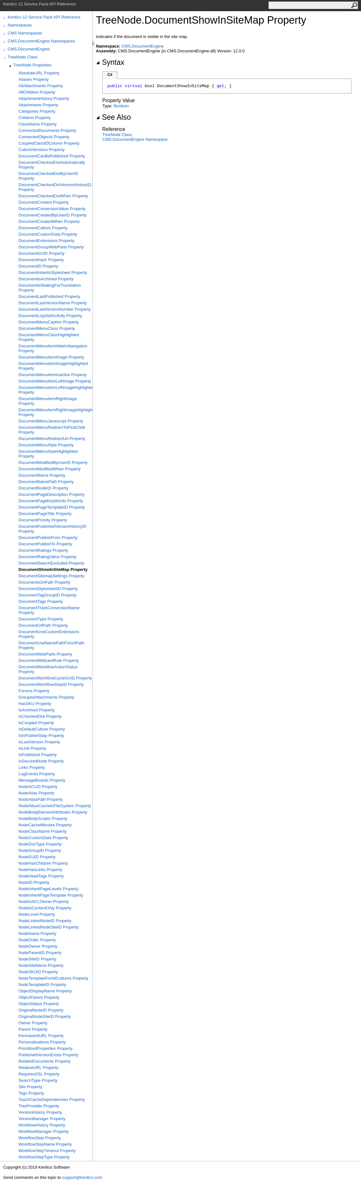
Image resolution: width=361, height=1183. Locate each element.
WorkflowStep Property (39, 1137)
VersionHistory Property (40, 1112)
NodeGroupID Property (39, 850)
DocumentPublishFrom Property (47, 537)
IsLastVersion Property (39, 741)
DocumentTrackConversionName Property (49, 610)
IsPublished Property (37, 754)
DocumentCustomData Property (47, 234)
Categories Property (36, 111)
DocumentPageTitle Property (44, 513)
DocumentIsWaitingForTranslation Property (49, 287)
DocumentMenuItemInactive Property (52, 374)
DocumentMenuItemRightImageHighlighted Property (55, 412)
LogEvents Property (36, 773)
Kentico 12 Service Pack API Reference (44, 17)
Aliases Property (33, 79)
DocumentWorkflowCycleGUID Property (55, 678)
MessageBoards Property (41, 780)
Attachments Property (38, 104)
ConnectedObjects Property (43, 136)
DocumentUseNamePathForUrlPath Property (51, 645)
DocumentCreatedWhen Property (49, 221)
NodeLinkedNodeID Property (44, 920)
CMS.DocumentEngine (29, 49)
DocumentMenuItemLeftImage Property (54, 381)
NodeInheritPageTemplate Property (50, 895)
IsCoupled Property (36, 722)
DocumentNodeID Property (43, 488)
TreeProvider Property (38, 1105)
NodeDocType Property (39, 844)
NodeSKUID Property (38, 971)
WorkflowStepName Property (45, 1144)
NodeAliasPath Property (40, 799)
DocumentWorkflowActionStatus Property (47, 669)
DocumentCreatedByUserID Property (52, 215)
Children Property (34, 117)
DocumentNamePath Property (46, 481)
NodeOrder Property (37, 939)
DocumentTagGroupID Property (47, 595)
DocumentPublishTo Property (45, 544)
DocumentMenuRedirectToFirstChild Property (51, 430)
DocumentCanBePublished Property (51, 156)
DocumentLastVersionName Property (52, 302)
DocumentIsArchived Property (46, 279)
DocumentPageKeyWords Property (50, 500)
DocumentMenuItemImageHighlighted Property (53, 366)
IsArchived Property (36, 710)
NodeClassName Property (42, 831)
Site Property (30, 1086)
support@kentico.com (82, 1177)
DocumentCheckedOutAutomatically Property (51, 165)
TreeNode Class (22, 57)
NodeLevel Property (36, 914)
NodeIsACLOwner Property (43, 901)
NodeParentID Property (39, 952)
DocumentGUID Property (41, 253)
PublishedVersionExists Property (48, 1054)
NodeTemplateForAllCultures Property (53, 978)
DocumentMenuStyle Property (46, 445)
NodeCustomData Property (43, 837)
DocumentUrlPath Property (43, 625)
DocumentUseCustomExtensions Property (48, 634)
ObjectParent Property (39, 997)
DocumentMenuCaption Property (48, 322)
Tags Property (31, 1093)
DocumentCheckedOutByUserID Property (48, 176)
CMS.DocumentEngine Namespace (135, 139)
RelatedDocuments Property (44, 1061)
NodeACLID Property (37, 786)
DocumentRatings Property (43, 550)
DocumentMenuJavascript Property (50, 421)
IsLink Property (32, 748)
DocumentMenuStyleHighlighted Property (48, 454)
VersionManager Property (41, 1118)
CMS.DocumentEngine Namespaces (41, 41)
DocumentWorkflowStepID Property (51, 684)
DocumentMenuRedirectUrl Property (51, 438)
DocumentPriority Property (42, 520)
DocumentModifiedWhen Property (49, 468)
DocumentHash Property (41, 259)
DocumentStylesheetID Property (48, 588)
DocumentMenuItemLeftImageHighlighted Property (55, 390)
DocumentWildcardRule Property (48, 660)
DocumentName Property (41, 475)
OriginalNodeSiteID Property (44, 1016)
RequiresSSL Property (39, 1074)
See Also (113, 117)
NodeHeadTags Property (41, 876)
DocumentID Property (38, 266)
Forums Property (33, 690)
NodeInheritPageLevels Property (48, 888)
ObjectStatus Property (38, 1003)
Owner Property (32, 1022)
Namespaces (20, 25)
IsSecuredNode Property (41, 761)
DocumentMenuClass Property (46, 328)
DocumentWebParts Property (45, 654)
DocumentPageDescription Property (51, 494)
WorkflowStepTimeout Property (47, 1150)
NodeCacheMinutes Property (45, 825)
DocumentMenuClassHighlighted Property (48, 337)
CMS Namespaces (25, 33)
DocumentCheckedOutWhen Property (53, 195)
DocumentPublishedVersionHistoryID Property (52, 529)
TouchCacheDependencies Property (51, 1099)
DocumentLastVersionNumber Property (54, 309)
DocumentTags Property (40, 601)
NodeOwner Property (37, 946)
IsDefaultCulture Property (41, 729)
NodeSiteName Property (40, 965)
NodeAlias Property (36, 793)
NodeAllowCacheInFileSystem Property (54, 805)
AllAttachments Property (40, 85)
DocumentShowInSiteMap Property (53, 569)
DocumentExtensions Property (46, 240)
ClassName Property (37, 124)
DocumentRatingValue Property (47, 556)
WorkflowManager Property (43, 1131)
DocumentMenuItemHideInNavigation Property (52, 348)
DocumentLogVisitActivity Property (50, 315)
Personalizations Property (42, 1042)
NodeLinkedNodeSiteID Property (48, 927)
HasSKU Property (34, 703)
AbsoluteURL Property (39, 73)
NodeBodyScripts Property (42, 818)
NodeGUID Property (36, 856)
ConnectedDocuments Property (47, 130)
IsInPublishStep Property (41, 735)
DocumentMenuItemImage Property (51, 357)
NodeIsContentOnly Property (44, 908)
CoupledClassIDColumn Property (48, 143)
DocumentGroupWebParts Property (51, 247)
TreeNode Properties (32, 65)
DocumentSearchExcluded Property (51, 563)
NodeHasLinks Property (40, 869)
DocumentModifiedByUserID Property (53, 462)
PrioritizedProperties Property (45, 1048)
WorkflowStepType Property (44, 1157)
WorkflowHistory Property (41, 1125)
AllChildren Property (36, 92)
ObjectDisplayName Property (45, 991)
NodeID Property (33, 882)
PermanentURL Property (41, 1035)
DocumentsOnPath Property (44, 582)
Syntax (110, 62)
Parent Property (32, 1029)
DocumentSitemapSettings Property (51, 575)
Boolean (121, 105)
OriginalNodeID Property (41, 1010)
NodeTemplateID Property (42, 984)
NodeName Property (37, 933)
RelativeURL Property (38, 1067)
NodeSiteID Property (37, 959)
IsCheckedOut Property (39, 716)
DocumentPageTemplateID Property (51, 507)
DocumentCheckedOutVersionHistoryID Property (54, 187)
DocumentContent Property (43, 202)
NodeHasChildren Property (43, 863)
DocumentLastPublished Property (49, 296)
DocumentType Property (40, 619)
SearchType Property (37, 1080)
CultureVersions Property (41, 149)
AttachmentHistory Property (43, 98)
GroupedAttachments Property (46, 697)
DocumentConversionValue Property (51, 208)
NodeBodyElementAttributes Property (52, 812)
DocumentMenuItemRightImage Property (47, 401)
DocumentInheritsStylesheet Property (52, 272)
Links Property (31, 767)
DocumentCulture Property (43, 227)
